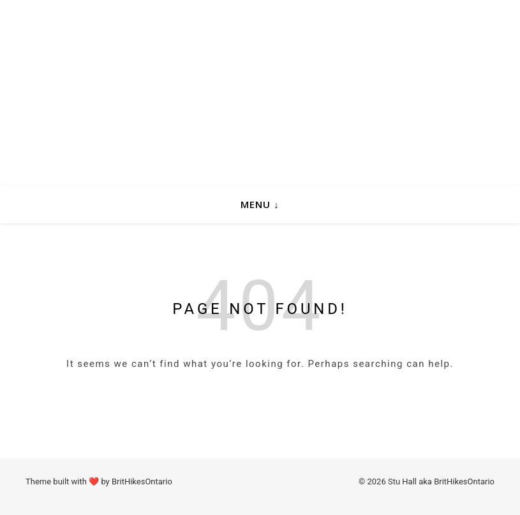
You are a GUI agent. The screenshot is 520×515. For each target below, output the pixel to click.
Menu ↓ (260, 204)
